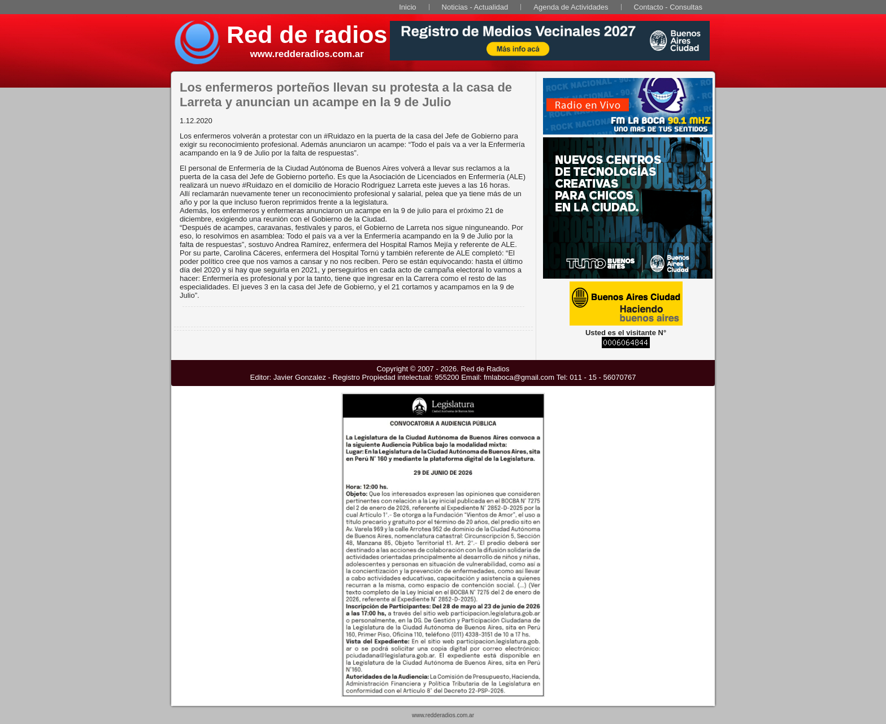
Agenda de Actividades (570, 7)
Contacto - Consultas (668, 7)
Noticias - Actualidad (475, 7)
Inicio (407, 7)
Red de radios (307, 34)
